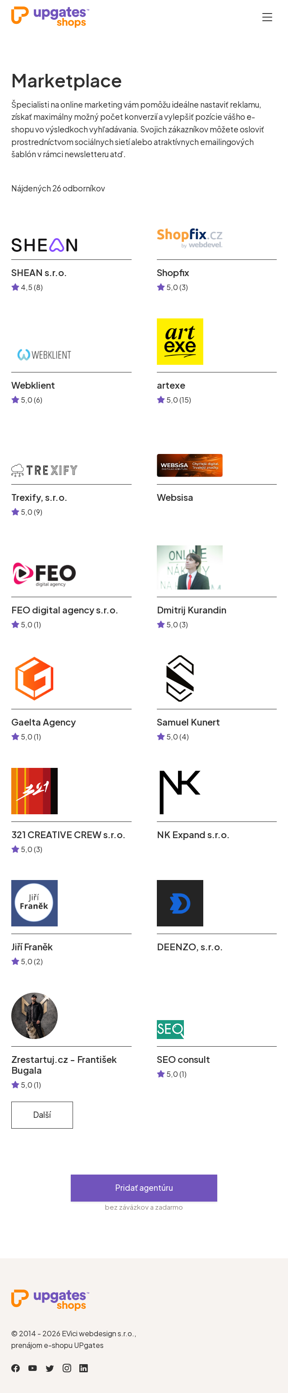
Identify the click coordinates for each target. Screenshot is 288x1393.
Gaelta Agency (43, 722)
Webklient (33, 385)
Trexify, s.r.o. (39, 497)
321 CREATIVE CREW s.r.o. (68, 834)
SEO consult (183, 1059)
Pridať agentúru (144, 1188)
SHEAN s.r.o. (39, 272)
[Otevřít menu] (267, 17)
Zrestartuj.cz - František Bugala (64, 1064)
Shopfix (173, 272)
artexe (171, 385)
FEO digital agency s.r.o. (65, 609)
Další (42, 1115)
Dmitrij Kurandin (191, 609)
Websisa (175, 497)
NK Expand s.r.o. (193, 834)
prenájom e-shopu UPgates (57, 1345)
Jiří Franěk (32, 946)
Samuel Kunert (188, 722)
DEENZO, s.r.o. (190, 946)
